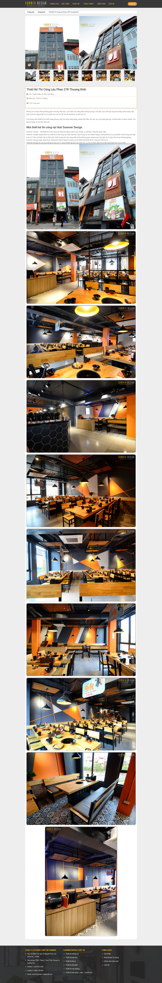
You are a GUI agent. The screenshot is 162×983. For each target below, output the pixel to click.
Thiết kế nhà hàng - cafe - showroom (79, 972)
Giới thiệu (65, 4)
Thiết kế (76, 4)
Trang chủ (54, 4)
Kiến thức (101, 4)
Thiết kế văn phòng (72, 969)
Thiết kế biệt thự (71, 957)
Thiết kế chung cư (72, 954)
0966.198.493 (38, 970)
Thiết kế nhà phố (72, 965)
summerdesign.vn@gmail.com (42, 974)
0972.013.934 (38, 967)
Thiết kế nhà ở (71, 961)
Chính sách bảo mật (111, 961)
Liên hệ (111, 4)
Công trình (89, 4)
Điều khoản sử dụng (111, 957)
